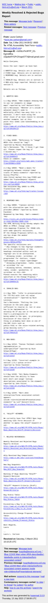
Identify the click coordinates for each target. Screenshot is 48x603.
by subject (18, 585)
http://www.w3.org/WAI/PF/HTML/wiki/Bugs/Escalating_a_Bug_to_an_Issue (24, 507)
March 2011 (27, 7)
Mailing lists (20, 4)
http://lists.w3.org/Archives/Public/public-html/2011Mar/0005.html (24, 220)
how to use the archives (20, 588)
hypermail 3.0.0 (37, 595)
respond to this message (28, 576)
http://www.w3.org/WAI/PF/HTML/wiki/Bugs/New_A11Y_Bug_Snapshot (24, 468)
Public (30, 4)
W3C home (7, 4)
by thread (8, 585)
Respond (38, 21)
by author (29, 585)
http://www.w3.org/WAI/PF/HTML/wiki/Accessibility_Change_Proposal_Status (24, 519)
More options (10, 24)
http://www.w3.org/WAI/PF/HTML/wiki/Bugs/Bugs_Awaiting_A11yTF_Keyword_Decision (24, 429)
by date (39, 582)
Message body (25, 21)
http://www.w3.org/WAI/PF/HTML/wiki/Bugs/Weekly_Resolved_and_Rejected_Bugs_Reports (24, 448)
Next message (29, 27)
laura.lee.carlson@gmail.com (18, 40)
